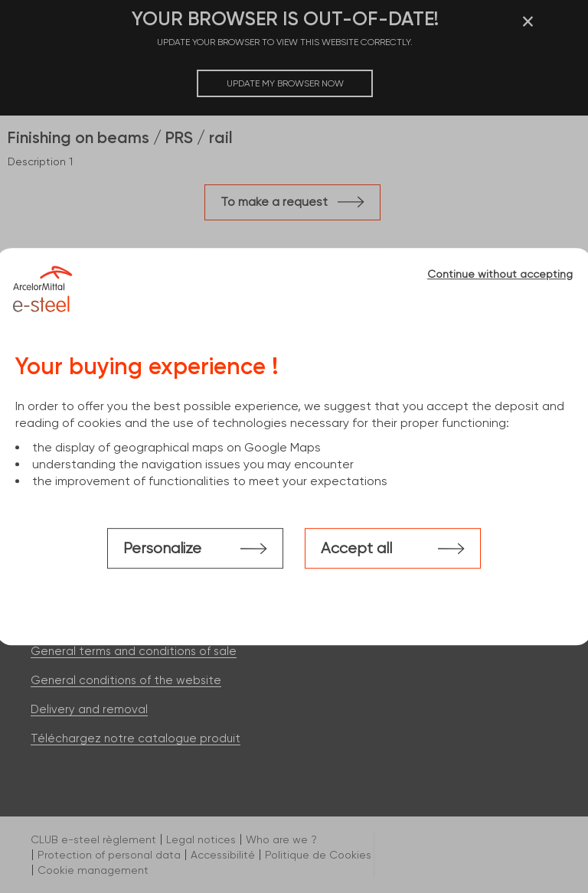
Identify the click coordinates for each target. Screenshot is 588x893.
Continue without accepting (500, 274)
